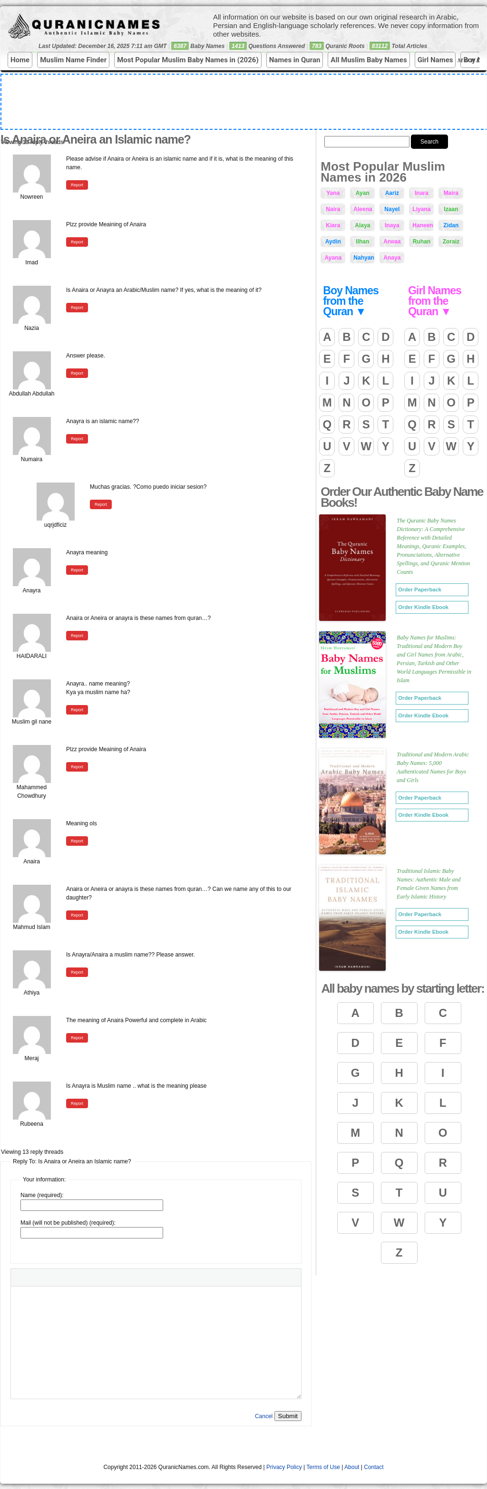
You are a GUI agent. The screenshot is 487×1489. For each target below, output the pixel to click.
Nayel (391, 209)
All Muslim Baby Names (369, 60)
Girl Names (435, 60)
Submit (288, 1416)
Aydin (333, 241)
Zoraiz (451, 241)
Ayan (363, 193)
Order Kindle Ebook (423, 607)
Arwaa (391, 241)
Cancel (264, 1416)
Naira (333, 209)
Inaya (392, 225)
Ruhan (421, 241)
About (351, 1467)
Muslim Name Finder (73, 60)
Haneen (422, 225)
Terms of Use (323, 1467)
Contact (373, 1467)
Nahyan (363, 257)
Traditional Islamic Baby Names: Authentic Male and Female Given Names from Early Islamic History (428, 884)
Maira (451, 193)
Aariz (392, 193)
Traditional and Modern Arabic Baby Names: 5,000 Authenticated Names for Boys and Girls (432, 767)
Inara (422, 193)
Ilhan (362, 241)
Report (77, 185)
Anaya (391, 257)
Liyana (421, 209)
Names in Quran (295, 60)
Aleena (362, 209)
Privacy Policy (284, 1467)
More (471, 60)
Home (19, 60)
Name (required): (42, 1195)
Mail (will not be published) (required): (68, 1222)
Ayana (333, 257)
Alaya (362, 225)
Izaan (451, 209)
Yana (333, 193)
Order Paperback (419, 589)
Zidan (450, 225)
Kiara (333, 225)
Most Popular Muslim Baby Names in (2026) (188, 60)
